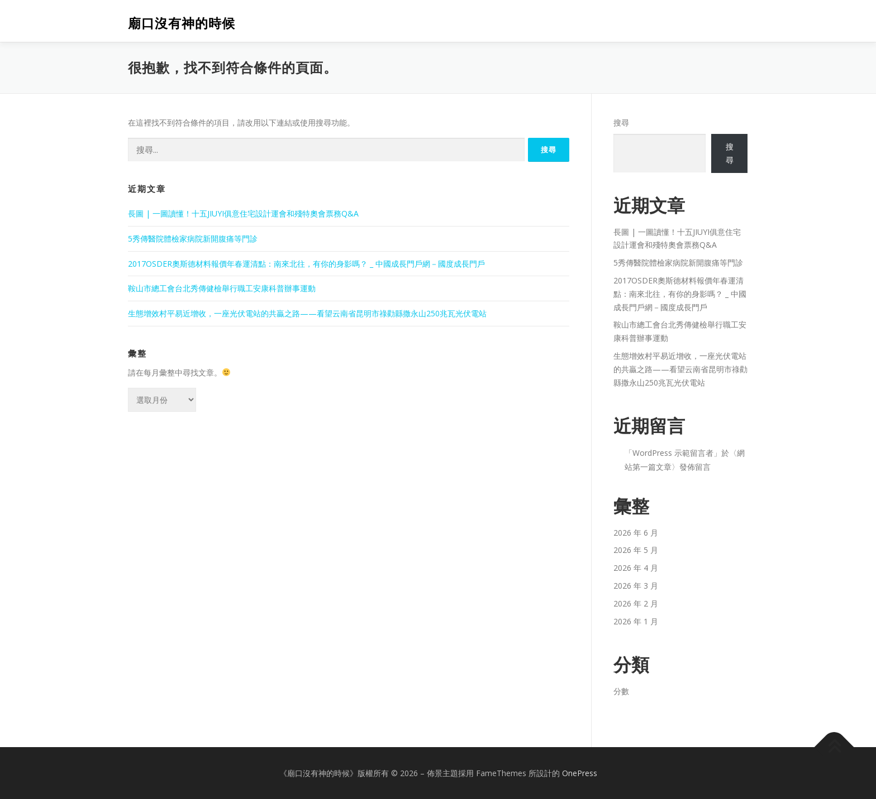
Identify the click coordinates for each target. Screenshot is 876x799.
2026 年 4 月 (635, 567)
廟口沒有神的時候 (181, 22)
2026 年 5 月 (635, 550)
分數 (621, 691)
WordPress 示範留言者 (672, 452)
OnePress (579, 773)
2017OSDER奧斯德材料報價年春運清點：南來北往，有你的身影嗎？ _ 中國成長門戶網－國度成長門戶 (306, 263)
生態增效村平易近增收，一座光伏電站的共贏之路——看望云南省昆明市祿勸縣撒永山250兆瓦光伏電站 (307, 313)
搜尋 (621, 122)
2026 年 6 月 (635, 532)
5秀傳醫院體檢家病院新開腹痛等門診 (193, 238)
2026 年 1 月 (635, 621)
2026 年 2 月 (635, 603)
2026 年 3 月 (635, 585)
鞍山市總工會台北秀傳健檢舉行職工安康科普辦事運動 (222, 288)
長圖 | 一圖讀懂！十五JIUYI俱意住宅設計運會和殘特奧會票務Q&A (243, 213)
